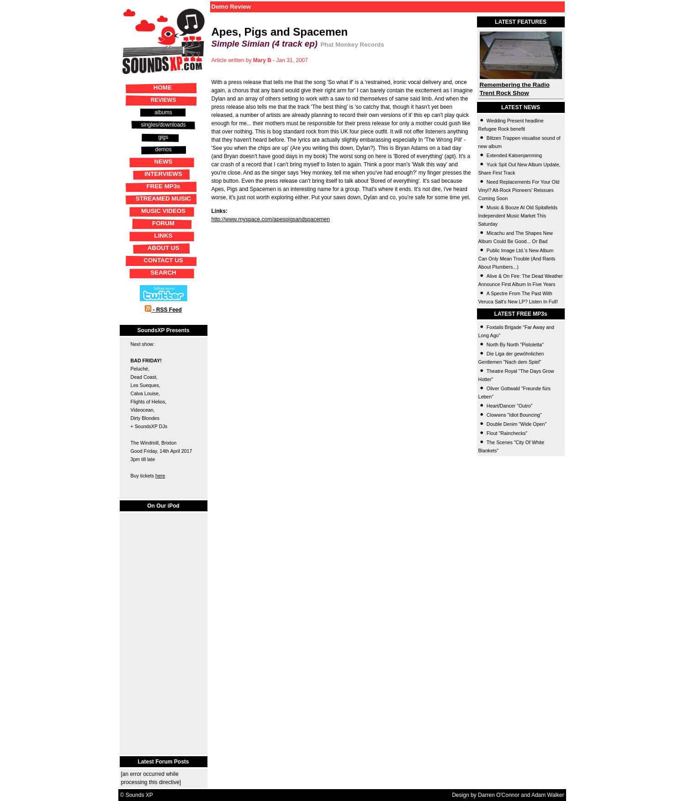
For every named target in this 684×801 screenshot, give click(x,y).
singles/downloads (163, 125)
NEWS (163, 161)
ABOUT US (164, 247)
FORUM (163, 223)
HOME (163, 87)
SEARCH (163, 272)
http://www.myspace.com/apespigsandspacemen (271, 219)
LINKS (163, 235)
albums (163, 112)
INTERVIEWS (163, 173)
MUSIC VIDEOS (163, 210)
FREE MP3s (163, 186)
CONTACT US (163, 260)
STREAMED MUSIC (163, 198)
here (160, 475)
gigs (163, 137)
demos (163, 149)
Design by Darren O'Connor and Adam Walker (508, 795)
